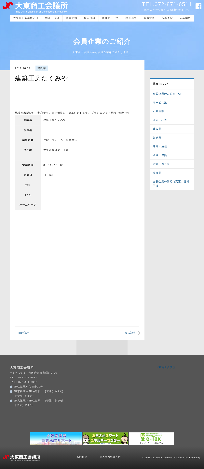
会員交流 (149, 18)
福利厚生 (131, 18)
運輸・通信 (160, 146)
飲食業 (157, 172)
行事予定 (167, 18)
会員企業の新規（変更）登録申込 (171, 183)
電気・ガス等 (161, 163)
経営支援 (71, 18)
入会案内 (185, 18)
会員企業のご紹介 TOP (168, 93)
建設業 (41, 68)
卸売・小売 (160, 120)
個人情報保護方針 (110, 456)
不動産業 (158, 111)
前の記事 (24, 332)
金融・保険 (160, 155)
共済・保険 (52, 18)
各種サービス (110, 18)
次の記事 (130, 332)
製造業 (157, 137)
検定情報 (89, 18)
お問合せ (82, 456)
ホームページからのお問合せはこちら (168, 9)
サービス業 (160, 102)
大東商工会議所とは (26, 18)
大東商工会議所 (165, 367)
